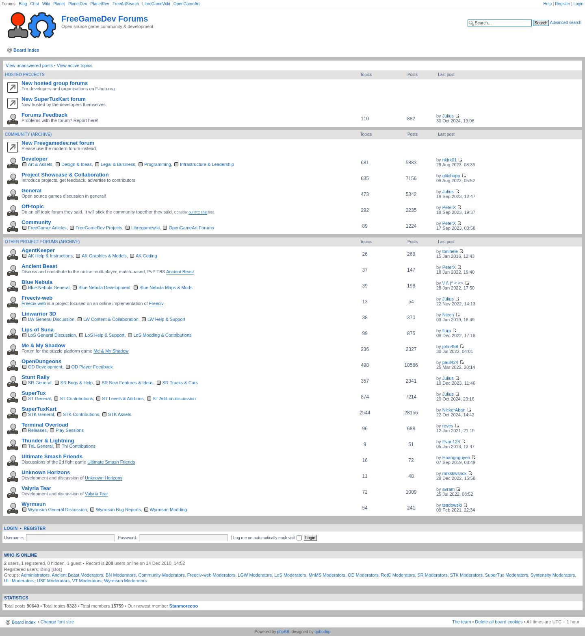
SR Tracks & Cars (180, 382)
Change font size (57, 621)
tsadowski (452, 505)
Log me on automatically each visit (267, 538)
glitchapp (451, 175)
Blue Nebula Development (104, 287)
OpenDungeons (41, 361)
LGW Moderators (255, 575)
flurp (446, 330)
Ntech (448, 314)
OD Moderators (363, 575)
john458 (450, 346)
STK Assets (119, 414)
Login (578, 4)
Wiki (46, 4)
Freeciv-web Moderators (211, 575)
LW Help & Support (166, 319)
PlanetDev (77, 4)
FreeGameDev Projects (99, 227)
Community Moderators (161, 575)
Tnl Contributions (78, 446)
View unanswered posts (29, 65)
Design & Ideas (76, 164)
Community (36, 222)
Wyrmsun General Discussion (57, 509)
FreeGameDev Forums (104, 18)
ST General (39, 398)
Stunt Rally (36, 377)
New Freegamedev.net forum (58, 143)
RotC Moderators (398, 575)
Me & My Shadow (43, 345)
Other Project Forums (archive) (42, 242)
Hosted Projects (25, 74)
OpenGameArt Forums (191, 227)
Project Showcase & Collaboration (65, 175)
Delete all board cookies (498, 621)
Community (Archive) (28, 134)
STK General (41, 414)
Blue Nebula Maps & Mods (165, 287)
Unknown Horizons (46, 472)
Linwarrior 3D (39, 314)
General (31, 190)
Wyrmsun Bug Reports (118, 509)
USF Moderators (53, 580)
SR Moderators (432, 575)
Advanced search (565, 22)
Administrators (35, 575)
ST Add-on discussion (174, 398)
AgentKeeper (38, 250)
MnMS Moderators (327, 575)
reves (447, 425)
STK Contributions (81, 414)
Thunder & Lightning (48, 441)
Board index (26, 50)
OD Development (45, 366)
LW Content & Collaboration (111, 319)
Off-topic (33, 206)
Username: (14, 538)
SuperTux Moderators (506, 575)
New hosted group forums (55, 83)
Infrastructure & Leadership (207, 164)
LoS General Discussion (52, 335)
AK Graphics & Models (104, 255)
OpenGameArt (186, 4)
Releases (37, 430)
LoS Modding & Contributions (163, 335)
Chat (34, 4)
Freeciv (156, 303)
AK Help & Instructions (50, 255)
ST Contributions (76, 398)
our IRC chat (197, 212)
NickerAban (454, 409)
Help (547, 4)
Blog (23, 4)
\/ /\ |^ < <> (453, 283)
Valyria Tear (36, 488)
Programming (157, 164)
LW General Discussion (51, 319)
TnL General (40, 446)
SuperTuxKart (39, 409)
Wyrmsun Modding (168, 509)
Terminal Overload (45, 425)
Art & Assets (40, 164)
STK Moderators (466, 575)
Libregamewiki (145, 227)
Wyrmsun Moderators (125, 580)
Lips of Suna (38, 330)
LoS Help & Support (104, 335)
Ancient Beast (39, 266)
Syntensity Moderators (553, 575)
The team (461, 621)
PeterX (449, 207)
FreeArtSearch (126, 4)
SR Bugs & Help (77, 382)
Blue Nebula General (48, 287)
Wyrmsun (34, 504)
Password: (127, 538)
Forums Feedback (44, 115)
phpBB (283, 631)
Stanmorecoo (183, 605)
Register (562, 4)
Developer (35, 159)
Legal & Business (118, 164)
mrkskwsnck (454, 473)
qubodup (322, 631)
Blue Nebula (37, 282)
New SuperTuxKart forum (54, 99)
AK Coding (146, 255)
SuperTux (34, 393)
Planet (59, 4)
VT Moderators (87, 580)
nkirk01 (449, 159)
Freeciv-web (37, 298)
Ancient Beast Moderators (77, 575)
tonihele (450, 251)
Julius (448, 115)
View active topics (74, 65)
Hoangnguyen (456, 457)
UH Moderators (19, 580)
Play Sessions (70, 430)
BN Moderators (121, 575)
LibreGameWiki (156, 4)
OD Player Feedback (92, 366)
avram (448, 489)
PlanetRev (99, 4)
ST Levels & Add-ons (123, 398)
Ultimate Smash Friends (52, 456)
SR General (39, 382)
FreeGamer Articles (47, 227)
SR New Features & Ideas (127, 382)
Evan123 (451, 441)
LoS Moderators (290, 575)
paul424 (450, 362)
